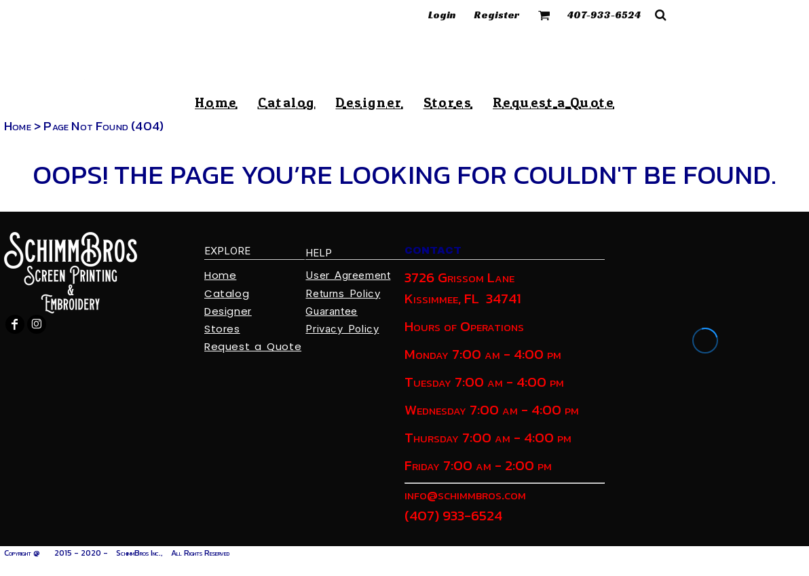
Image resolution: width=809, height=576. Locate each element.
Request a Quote (252, 346)
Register (496, 14)
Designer (228, 311)
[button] (544, 15)
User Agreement (347, 275)
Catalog (226, 293)
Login (442, 14)
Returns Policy (342, 293)
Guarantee (331, 311)
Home (17, 126)
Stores (222, 329)
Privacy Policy (342, 328)
